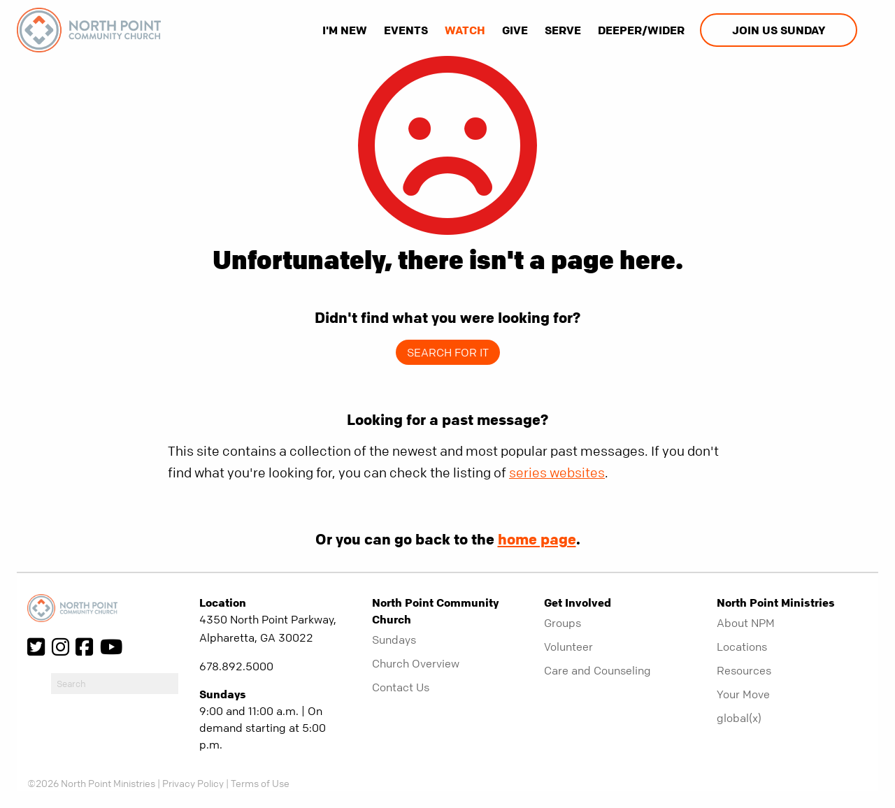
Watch (465, 30)
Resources (744, 670)
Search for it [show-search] (448, 352)
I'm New (344, 30)
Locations (742, 647)
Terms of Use (260, 783)
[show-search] (869, 30)
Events (406, 30)
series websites (557, 473)
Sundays (394, 640)
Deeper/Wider (641, 30)
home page (537, 539)
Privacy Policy (193, 783)
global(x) (739, 718)
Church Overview (415, 663)
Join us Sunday (778, 30)
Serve (563, 30)
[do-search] (114, 683)
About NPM (746, 623)
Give (515, 30)
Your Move (743, 694)
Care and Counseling (597, 670)
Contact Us (400, 687)
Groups (562, 623)
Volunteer (568, 647)
